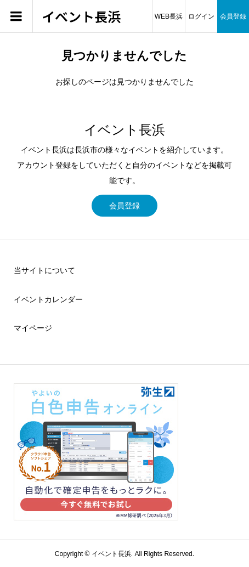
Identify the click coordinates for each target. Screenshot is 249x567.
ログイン (201, 16)
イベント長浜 (81, 17)
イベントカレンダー (48, 299)
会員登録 (233, 16)
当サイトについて (44, 270)
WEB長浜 (169, 16)
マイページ (33, 328)
